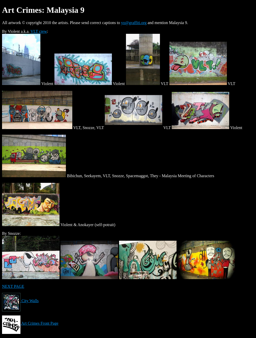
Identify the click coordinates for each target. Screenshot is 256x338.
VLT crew (38, 31)
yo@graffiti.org (134, 22)
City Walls (20, 301)
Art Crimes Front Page (30, 323)
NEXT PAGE (13, 286)
